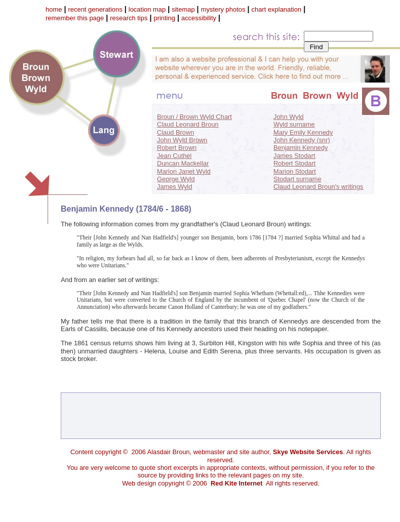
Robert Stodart (294, 163)
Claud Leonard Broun (188, 124)
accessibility (198, 18)
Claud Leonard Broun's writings (318, 186)
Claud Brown (175, 132)
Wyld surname (294, 124)
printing (164, 18)
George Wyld (176, 179)
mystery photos (223, 9)
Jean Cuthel (174, 155)
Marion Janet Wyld (184, 171)
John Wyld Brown (182, 140)
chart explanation (277, 9)
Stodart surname (297, 179)
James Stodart (294, 155)
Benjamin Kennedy (300, 147)
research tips (128, 18)
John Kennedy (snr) (301, 140)
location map (147, 9)
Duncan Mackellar (183, 163)
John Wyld (288, 117)
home (54, 9)
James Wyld (174, 186)
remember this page (75, 18)
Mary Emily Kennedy (303, 132)
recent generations (95, 9)
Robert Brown (176, 147)
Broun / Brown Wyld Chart (194, 117)
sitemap (183, 9)
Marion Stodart (294, 171)
